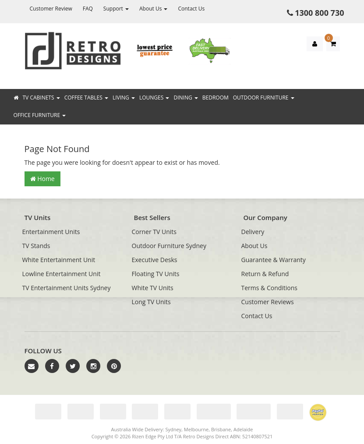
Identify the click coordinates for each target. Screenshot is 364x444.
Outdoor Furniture (263, 97)
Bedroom (215, 97)
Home (42, 178)
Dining (185, 97)
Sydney (173, 429)
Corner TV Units (154, 231)
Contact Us (191, 8)
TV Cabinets (41, 97)
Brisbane (221, 429)
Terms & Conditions (269, 288)
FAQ (88, 8)
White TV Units (152, 288)
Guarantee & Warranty (273, 260)
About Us (153, 8)
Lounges (154, 97)
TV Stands (36, 246)
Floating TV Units (156, 274)
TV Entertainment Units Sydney (66, 288)
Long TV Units (151, 302)
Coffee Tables (86, 97)
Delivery (253, 231)
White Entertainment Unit (58, 260)
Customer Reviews (267, 302)
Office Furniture (40, 115)
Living (124, 97)
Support (116, 8)
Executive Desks (154, 260)
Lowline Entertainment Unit (61, 274)
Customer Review (51, 8)
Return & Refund (265, 274)
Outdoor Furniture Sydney (169, 246)
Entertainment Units (51, 231)
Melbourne (196, 429)
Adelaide (243, 429)
